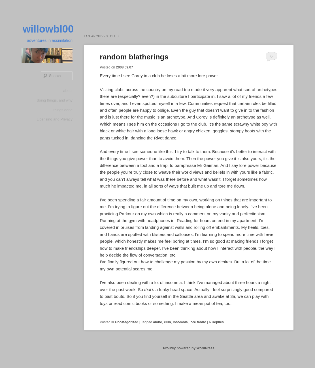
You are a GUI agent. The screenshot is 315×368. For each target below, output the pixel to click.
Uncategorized (127, 322)
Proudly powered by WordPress (188, 348)
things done (63, 110)
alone (157, 322)
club (167, 322)
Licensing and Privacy (55, 119)
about (68, 91)
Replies (216, 322)
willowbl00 (48, 29)
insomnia (180, 322)
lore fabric (198, 322)
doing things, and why (55, 100)
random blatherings (134, 57)
